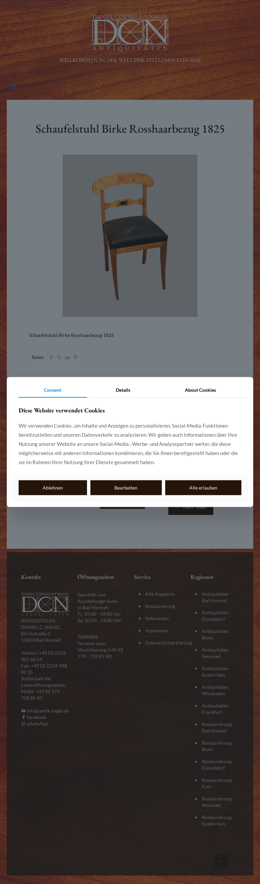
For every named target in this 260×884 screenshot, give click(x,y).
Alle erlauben (203, 487)
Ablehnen (53, 487)
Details (123, 389)
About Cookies (200, 389)
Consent (52, 389)
